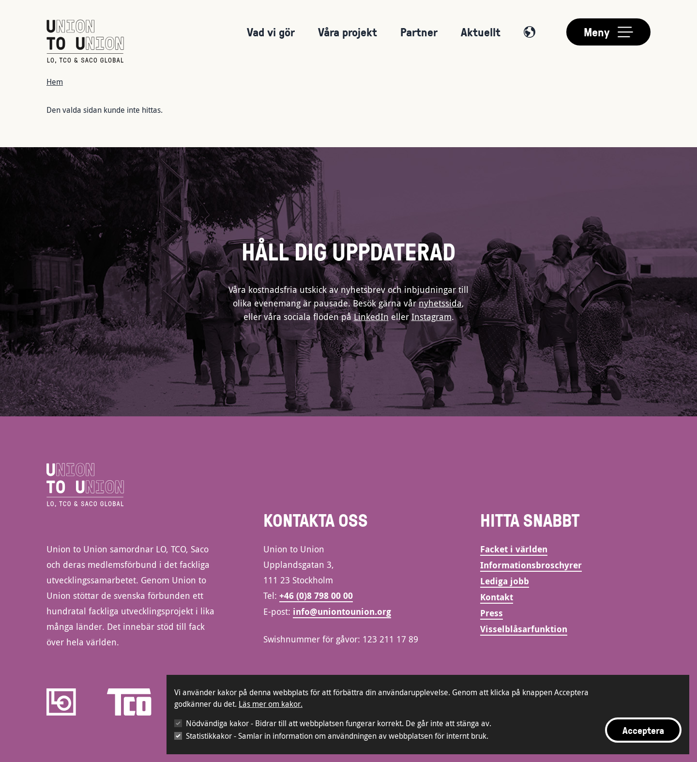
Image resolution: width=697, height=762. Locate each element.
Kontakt (496, 597)
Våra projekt (347, 32)
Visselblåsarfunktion (523, 629)
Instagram (431, 316)
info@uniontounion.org (342, 612)
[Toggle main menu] (608, 32)
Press (491, 613)
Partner (419, 32)
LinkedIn (371, 316)
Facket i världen (513, 549)
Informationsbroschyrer (531, 565)
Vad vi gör (271, 32)
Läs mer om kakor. (271, 704)
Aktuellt (480, 32)
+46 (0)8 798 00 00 (316, 596)
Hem (54, 81)
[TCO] (129, 702)
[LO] (61, 702)
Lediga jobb (504, 581)
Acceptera (643, 730)
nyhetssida (440, 303)
